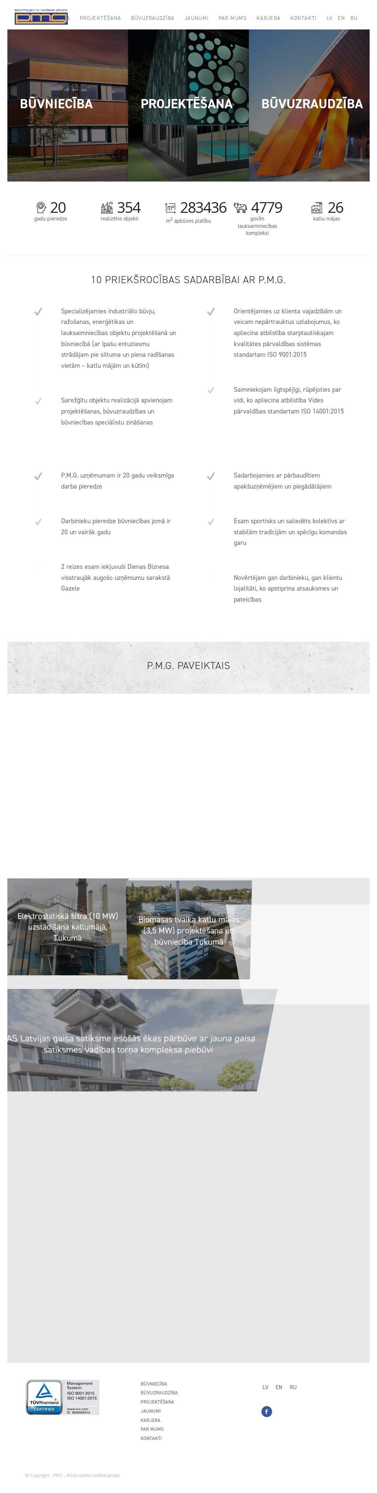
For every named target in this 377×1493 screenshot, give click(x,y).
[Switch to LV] (265, 1387)
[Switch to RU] (293, 1387)
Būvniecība (154, 1384)
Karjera (151, 1420)
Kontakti (151, 1438)
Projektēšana (157, 1402)
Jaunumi (151, 1411)
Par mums (152, 1429)
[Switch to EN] (279, 1387)
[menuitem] (54, 18)
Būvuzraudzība (159, 1393)
